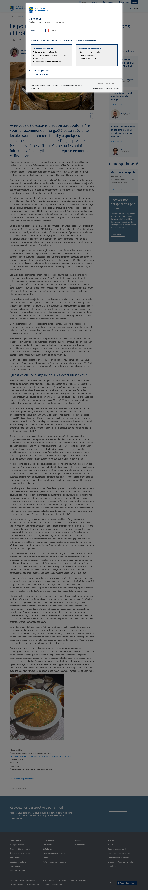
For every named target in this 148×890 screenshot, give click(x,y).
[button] (51, 55)
